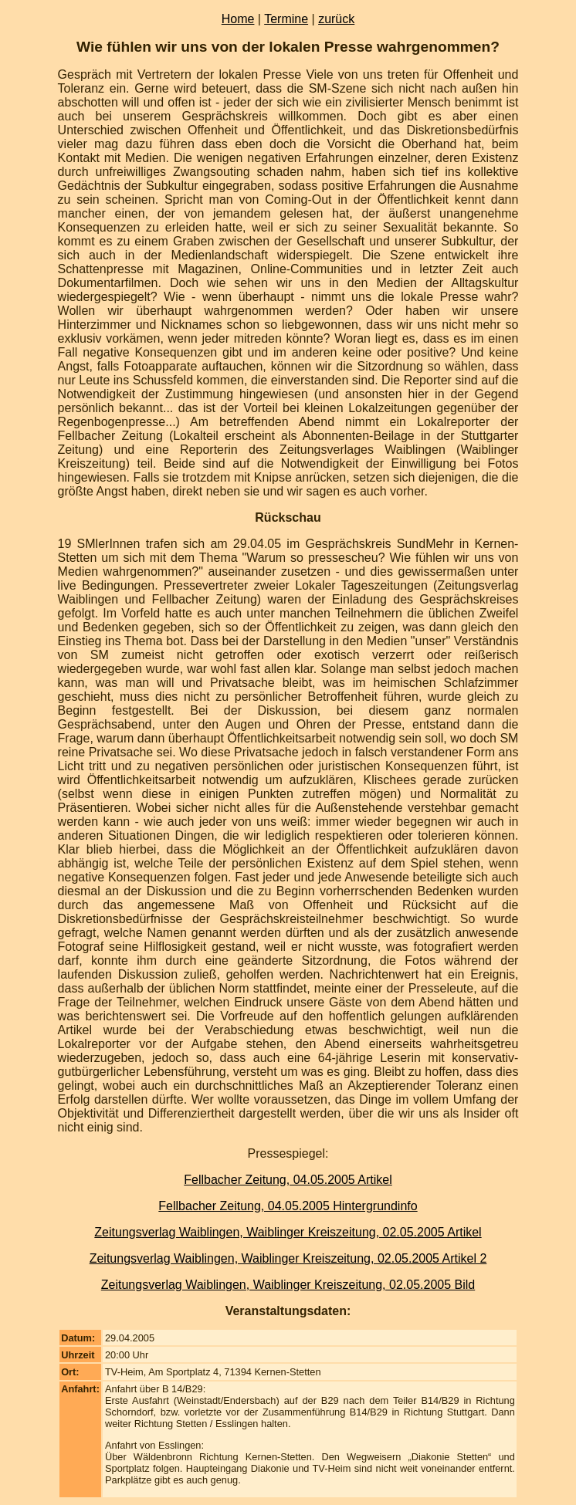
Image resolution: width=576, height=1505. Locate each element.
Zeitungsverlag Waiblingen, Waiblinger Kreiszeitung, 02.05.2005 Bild (288, 1284)
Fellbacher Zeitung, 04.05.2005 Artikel (288, 1179)
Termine (286, 18)
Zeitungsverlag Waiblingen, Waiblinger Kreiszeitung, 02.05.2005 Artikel (287, 1232)
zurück (336, 18)
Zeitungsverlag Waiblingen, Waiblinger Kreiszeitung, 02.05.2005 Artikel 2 (288, 1258)
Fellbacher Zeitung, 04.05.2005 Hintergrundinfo (287, 1205)
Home (238, 18)
